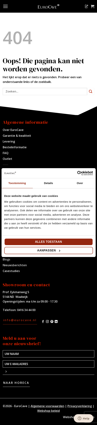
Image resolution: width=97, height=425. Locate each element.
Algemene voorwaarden (47, 406)
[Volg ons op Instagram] (47, 321)
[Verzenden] (90, 91)
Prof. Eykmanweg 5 (16, 292)
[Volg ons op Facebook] (43, 321)
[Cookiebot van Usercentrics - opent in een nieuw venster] (77, 173)
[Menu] (5, 6)
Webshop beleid (48, 411)
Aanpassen (48, 250)
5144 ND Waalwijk (15, 297)
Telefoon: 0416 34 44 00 (19, 310)
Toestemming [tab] (17, 183)
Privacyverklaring (79, 406)
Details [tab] (48, 183)
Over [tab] (80, 183)
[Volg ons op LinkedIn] (56, 321)
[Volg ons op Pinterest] (51, 321)
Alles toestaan (48, 241)
